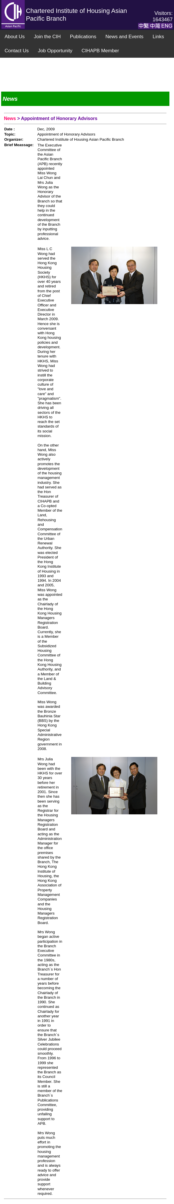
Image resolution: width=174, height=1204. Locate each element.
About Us (15, 36)
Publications (83, 36)
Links (158, 36)
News (10, 118)
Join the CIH (47, 36)
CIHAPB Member (100, 50)
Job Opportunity (55, 50)
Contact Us (17, 50)
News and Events (124, 36)
